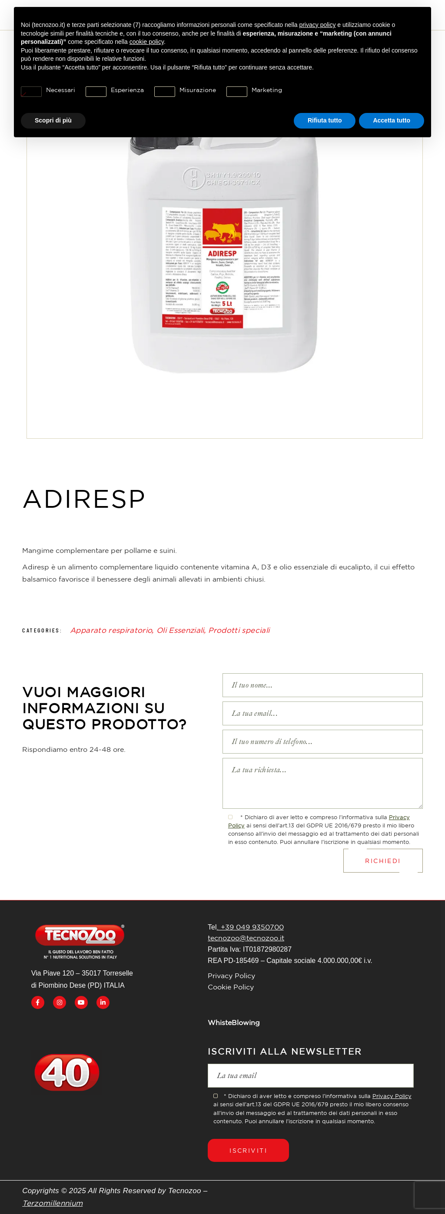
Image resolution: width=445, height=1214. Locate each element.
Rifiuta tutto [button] (325, 120)
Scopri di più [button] (53, 120)
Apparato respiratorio (111, 630)
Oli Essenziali (180, 630)
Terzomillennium (52, 1203)
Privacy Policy (231, 975)
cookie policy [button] (147, 41)
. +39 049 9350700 (250, 927)
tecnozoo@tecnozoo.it (246, 938)
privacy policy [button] (317, 24)
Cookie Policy (231, 987)
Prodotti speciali (238, 630)
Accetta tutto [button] (391, 120)
